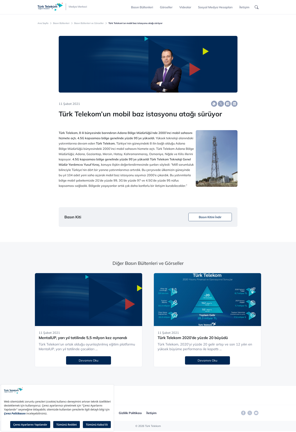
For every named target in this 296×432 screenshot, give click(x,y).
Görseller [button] (166, 7)
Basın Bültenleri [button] (142, 7)
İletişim (244, 7)
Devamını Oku (88, 360)
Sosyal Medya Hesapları (215, 7)
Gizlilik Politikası (130, 413)
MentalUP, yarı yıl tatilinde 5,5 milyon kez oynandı (83, 337)
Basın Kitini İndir (210, 217)
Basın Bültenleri (61, 23)
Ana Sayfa (43, 23)
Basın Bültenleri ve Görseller (89, 23)
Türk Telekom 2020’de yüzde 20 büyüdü (193, 337)
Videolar (185, 7)
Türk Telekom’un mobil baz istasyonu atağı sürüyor (135, 23)
